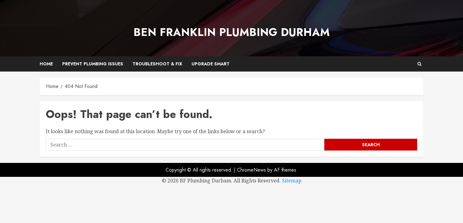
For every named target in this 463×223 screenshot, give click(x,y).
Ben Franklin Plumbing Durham (231, 32)
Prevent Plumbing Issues (92, 64)
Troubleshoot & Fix (157, 64)
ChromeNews (251, 169)
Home (46, 64)
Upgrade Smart (211, 64)
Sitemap (291, 180)
